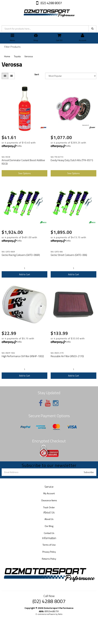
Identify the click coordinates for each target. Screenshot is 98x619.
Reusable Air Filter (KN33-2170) (67, 356)
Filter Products (12, 46)
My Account (49, 493)
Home (7, 56)
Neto (60, 614)
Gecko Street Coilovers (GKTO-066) (69, 255)
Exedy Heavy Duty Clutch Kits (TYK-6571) (72, 160)
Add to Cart (24, 274)
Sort (36, 74)
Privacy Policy (49, 551)
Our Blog (49, 526)
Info (19, 146)
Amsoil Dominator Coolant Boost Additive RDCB (23, 162)
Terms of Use (49, 544)
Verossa (28, 56)
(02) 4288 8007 (51, 3)
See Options (24, 173)
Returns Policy (49, 558)
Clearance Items (49, 500)
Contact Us (49, 533)
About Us (49, 519)
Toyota (17, 56)
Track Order (49, 507)
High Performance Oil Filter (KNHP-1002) (23, 356)
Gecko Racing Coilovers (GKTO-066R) (21, 255)
